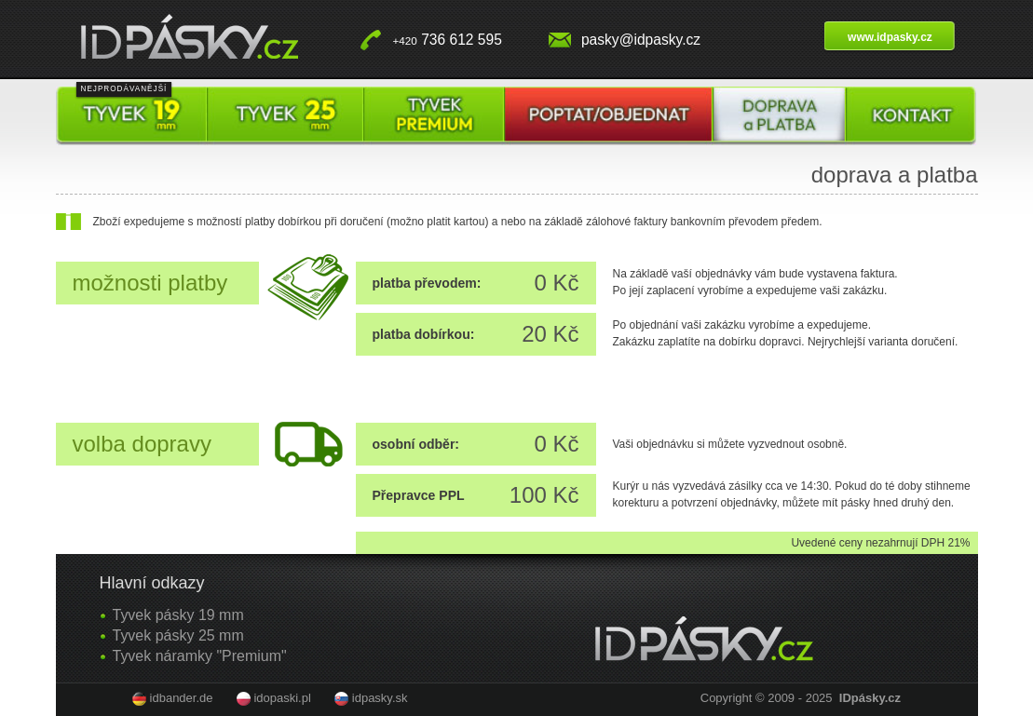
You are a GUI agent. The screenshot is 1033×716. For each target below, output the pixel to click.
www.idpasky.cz (890, 37)
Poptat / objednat (609, 116)
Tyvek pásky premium (433, 116)
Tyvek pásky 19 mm (132, 116)
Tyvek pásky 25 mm (284, 116)
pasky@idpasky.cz (640, 39)
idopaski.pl (281, 698)
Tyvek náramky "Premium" (200, 656)
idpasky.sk (380, 698)
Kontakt (911, 116)
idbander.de (181, 698)
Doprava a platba (779, 116)
